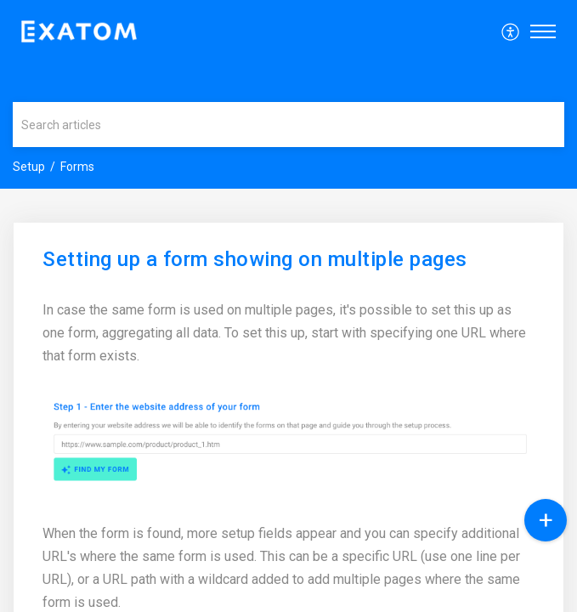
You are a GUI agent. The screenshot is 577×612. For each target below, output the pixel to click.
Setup (29, 166)
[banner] (288, 94)
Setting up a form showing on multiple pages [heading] (254, 259)
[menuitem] (511, 31)
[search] (288, 124)
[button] (511, 31)
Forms (77, 166)
